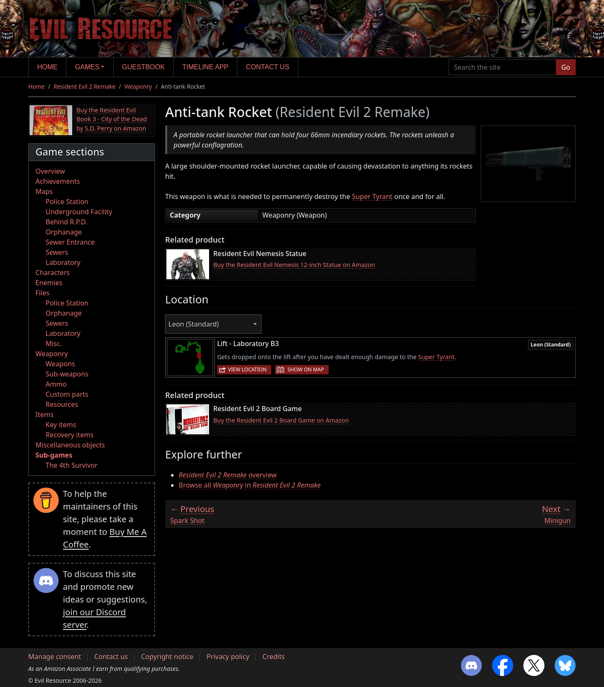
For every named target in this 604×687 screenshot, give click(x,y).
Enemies (49, 282)
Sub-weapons (67, 374)
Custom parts (67, 394)
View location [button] (247, 369)
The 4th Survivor (72, 465)
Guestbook (143, 67)
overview (228, 475)
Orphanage (64, 232)
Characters (52, 272)
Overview (50, 171)
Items (44, 414)
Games (87, 67)
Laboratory (63, 262)
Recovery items (70, 434)
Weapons (60, 363)
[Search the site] (502, 67)
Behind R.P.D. (66, 221)
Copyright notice (167, 656)
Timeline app (205, 67)
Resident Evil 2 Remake (85, 86)
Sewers (57, 252)
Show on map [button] (305, 369)
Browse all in (250, 485)
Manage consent (54, 656)
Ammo (56, 384)
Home (47, 67)
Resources (62, 404)
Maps (44, 191)
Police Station (67, 201)
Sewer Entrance (70, 242)
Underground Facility (79, 211)
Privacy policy (228, 656)
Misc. (54, 343)
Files (42, 292)
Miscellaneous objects (70, 445)
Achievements (57, 181)
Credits (273, 656)
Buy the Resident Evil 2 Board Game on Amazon (281, 420)
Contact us (267, 67)
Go (565, 67)
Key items (61, 424)
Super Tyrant (372, 196)
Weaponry (138, 86)
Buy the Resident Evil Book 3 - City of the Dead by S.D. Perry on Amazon (111, 119)
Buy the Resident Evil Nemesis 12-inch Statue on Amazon (294, 265)
